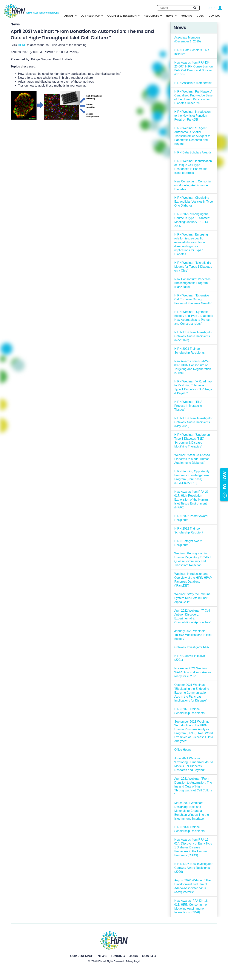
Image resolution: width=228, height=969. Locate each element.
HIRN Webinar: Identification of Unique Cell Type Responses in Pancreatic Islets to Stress (193, 166)
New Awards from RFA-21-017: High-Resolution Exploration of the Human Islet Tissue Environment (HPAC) (191, 499)
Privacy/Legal (133, 961)
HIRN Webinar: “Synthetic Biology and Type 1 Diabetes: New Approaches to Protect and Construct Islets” (193, 317)
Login (211, 7)
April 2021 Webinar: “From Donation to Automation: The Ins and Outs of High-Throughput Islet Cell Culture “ (193, 786)
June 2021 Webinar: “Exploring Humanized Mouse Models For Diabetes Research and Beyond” (193, 764)
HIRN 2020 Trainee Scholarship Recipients (189, 829)
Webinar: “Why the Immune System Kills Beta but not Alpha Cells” (192, 598)
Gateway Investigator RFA (191, 647)
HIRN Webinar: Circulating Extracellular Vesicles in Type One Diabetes (193, 201)
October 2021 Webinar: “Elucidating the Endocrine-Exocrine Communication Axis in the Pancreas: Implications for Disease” (192, 692)
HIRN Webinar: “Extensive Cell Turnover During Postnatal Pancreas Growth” (193, 299)
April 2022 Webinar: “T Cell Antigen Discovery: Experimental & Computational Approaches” (192, 616)
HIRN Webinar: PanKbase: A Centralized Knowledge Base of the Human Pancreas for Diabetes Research (193, 97)
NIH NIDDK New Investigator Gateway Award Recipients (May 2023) (193, 422)
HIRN (99, 961)
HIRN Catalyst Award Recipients (188, 543)
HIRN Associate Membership (193, 82)
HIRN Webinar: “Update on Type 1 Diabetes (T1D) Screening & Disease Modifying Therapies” (192, 440)
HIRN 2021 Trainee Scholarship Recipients (189, 711)
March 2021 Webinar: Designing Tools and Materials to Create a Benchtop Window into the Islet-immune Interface (191, 810)
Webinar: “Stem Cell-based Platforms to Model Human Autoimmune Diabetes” (192, 458)
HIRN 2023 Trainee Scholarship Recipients (189, 350)
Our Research (81, 956)
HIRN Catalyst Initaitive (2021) (189, 657)
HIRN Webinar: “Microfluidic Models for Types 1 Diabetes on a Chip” (193, 266)
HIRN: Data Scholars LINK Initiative (191, 52)
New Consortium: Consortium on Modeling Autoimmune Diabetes (193, 185)
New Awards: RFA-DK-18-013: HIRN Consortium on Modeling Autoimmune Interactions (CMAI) (191, 906)
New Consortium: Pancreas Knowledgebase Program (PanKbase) (192, 283)
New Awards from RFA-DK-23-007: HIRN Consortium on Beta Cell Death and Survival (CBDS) (193, 68)
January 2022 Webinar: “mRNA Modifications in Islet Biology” (193, 634)
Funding (118, 956)
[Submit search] (194, 7)
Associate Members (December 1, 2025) (187, 39)
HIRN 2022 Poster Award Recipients (191, 518)
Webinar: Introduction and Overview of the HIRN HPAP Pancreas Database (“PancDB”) (193, 579)
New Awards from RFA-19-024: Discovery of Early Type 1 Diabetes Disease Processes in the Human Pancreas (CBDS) (193, 847)
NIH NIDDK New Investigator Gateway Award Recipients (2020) (193, 867)
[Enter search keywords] (178, 8)
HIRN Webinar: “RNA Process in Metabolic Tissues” (188, 405)
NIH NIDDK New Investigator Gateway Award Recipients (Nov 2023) (193, 336)
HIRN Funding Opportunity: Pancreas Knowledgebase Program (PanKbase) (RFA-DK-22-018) (192, 477)
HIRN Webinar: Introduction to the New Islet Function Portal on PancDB (192, 115)
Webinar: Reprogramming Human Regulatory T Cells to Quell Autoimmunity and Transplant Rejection (193, 559)
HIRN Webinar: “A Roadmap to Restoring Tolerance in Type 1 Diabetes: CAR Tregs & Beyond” (193, 387)
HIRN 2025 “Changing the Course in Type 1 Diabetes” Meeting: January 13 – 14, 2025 (192, 220)
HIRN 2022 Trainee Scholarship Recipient (188, 530)
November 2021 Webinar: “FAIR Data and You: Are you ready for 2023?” (193, 672)
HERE (22, 45)
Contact (150, 956)
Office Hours (182, 749)
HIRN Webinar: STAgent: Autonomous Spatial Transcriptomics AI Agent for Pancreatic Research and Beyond (193, 136)
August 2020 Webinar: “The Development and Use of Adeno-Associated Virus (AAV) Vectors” (192, 886)
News (102, 956)
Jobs (133, 956)
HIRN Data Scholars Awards (193, 152)
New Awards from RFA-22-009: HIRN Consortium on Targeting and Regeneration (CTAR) (192, 367)
